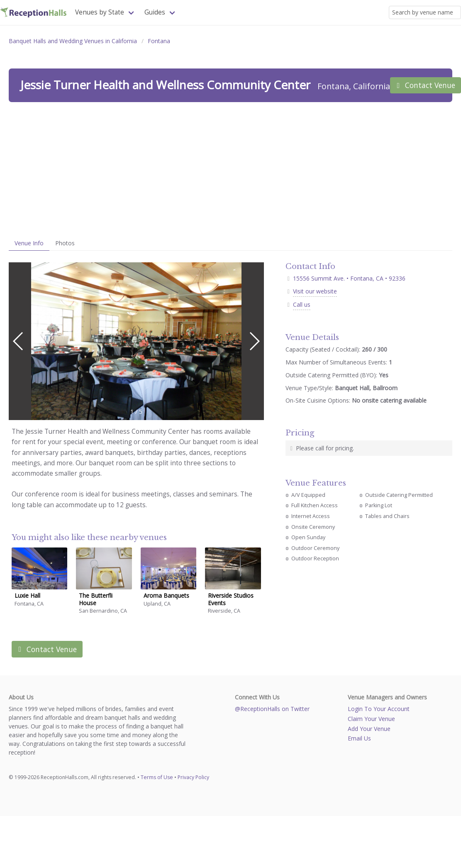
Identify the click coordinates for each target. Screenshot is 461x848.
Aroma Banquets (166, 595)
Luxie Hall (27, 595)
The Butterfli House (95, 599)
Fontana (159, 41)
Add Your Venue (369, 729)
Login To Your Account (379, 709)
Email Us (359, 738)
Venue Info (29, 243)
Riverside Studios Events (231, 599)
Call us (301, 304)
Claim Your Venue (371, 719)
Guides (154, 12)
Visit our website (315, 291)
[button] (254, 341)
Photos (65, 243)
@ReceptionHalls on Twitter (272, 709)
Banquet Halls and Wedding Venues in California (73, 41)
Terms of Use (157, 777)
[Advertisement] (230, 169)
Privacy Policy (193, 777)
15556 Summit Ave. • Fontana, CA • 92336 (345, 278)
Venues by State (99, 12)
